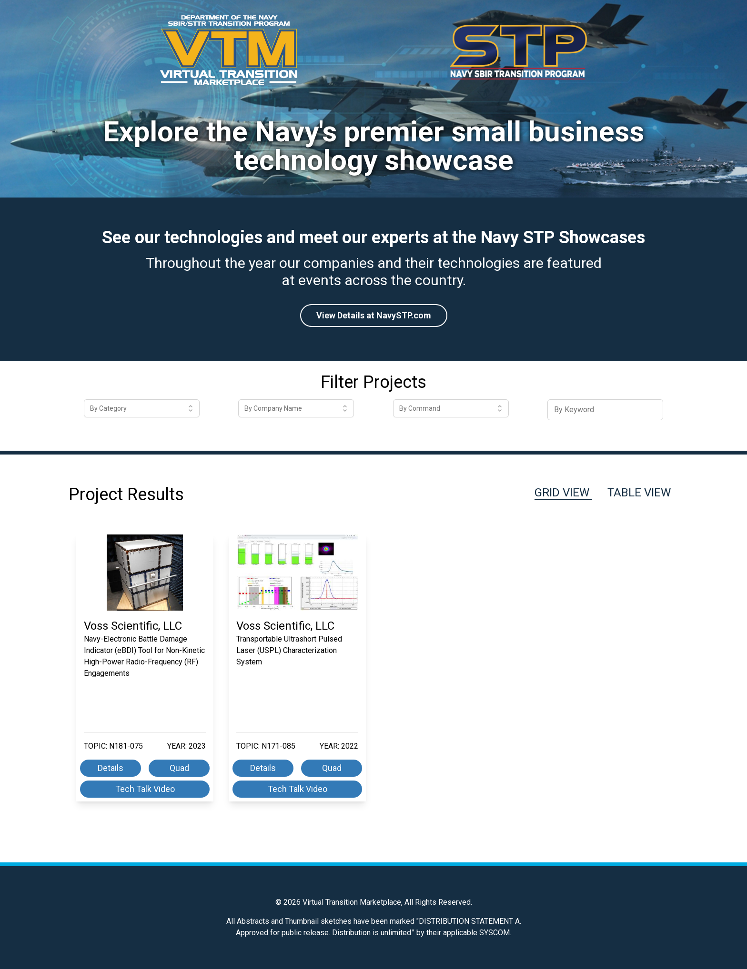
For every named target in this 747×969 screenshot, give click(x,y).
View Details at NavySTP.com (373, 315)
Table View (639, 492)
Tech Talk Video (145, 789)
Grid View (563, 492)
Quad (179, 768)
